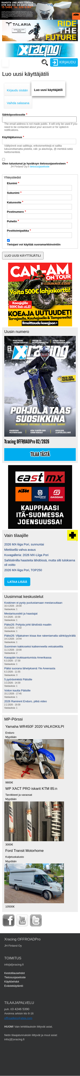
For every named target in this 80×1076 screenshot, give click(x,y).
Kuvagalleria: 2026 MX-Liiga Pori (26, 555)
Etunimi (12, 183)
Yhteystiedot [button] (12, 177)
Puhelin (12, 221)
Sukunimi (13, 192)
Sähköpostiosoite (13, 114)
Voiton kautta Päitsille (17, 690)
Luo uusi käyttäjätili (48, 90)
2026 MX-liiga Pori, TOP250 (23, 570)
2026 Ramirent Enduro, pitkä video (25, 701)
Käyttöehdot (11, 981)
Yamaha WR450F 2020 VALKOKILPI (34, 727)
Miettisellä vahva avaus (20, 549)
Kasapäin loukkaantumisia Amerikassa (27, 657)
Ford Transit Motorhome (24, 851)
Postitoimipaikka (18, 230)
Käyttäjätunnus (12, 137)
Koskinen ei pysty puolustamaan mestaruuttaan (33, 602)
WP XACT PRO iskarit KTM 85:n (31, 789)
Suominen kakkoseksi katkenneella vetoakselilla (33, 646)
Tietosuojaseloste (15, 977)
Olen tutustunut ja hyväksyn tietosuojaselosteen (34, 163)
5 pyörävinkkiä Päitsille (18, 679)
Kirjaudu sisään (17, 90)
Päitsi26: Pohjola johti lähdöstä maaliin (27, 624)
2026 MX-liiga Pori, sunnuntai (24, 544)
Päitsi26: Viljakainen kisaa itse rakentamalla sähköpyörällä (40, 635)
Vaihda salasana (18, 103)
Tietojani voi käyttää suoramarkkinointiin (34, 244)
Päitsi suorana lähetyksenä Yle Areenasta (29, 668)
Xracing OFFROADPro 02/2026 (26, 441)
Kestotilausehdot (14, 973)
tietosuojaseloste (39, 166)
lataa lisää (17, 581)
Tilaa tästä (40, 454)
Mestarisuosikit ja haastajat (21, 613)
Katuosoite (14, 202)
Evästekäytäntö (13, 985)
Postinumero (15, 211)
